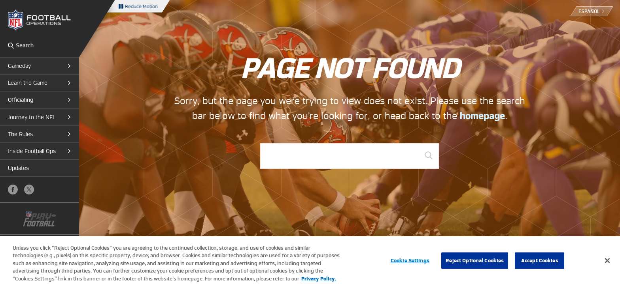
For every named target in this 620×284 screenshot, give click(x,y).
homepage (482, 115)
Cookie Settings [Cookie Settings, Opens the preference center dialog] (410, 263)
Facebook (13, 189)
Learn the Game (27, 83)
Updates (18, 168)
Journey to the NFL (31, 117)
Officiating (20, 100)
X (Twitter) (29, 189)
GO (429, 155)
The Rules (20, 134)
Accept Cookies (539, 263)
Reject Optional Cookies (475, 263)
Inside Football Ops (32, 151)
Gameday (19, 66)
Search (11, 45)
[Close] (607, 263)
